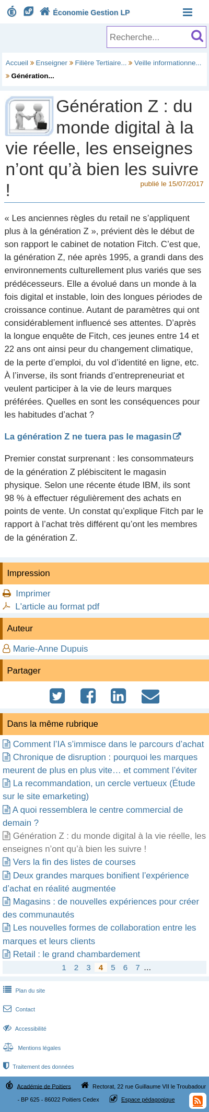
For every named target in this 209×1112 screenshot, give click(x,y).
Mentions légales (31, 1048)
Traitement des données (37, 1067)
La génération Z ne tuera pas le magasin (87, 437)
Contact (18, 1009)
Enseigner (52, 63)
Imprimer (33, 593)
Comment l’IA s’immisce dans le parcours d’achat (108, 744)
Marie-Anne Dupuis (50, 649)
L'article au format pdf (57, 607)
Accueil (17, 63)
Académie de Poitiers (44, 1086)
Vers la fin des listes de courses (74, 862)
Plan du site (23, 990)
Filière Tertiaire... (101, 63)
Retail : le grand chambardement (76, 954)
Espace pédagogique (148, 1099)
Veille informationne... (167, 63)
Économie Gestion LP (83, 12)
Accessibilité (24, 1028)
